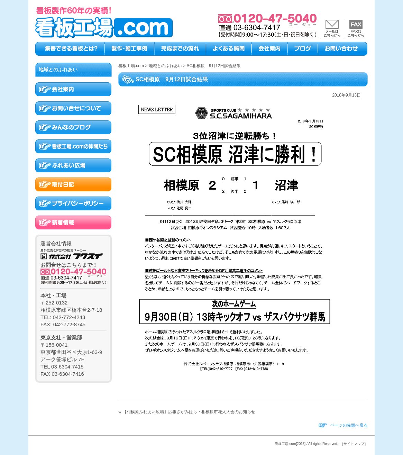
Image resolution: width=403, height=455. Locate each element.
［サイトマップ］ (354, 444)
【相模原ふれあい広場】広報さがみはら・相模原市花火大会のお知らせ (188, 411)
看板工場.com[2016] (290, 444)
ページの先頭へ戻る (349, 425)
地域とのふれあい (58, 69)
